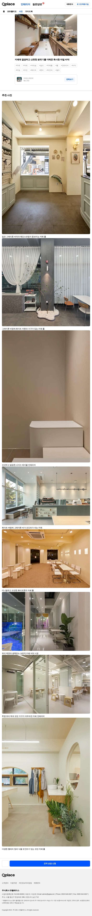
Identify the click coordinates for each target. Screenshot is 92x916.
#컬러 (57, 70)
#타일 (18, 70)
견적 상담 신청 (50, 864)
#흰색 (41, 70)
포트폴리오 (12, 11)
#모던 (25, 70)
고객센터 (5, 883)
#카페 (18, 65)
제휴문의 (69, 4)
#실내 (41, 65)
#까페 (25, 65)
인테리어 (25, 4)
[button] (87, 104)
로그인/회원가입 (83, 4)
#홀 (56, 65)
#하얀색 (49, 70)
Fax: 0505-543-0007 (80, 894)
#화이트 (33, 70)
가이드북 (28, 11)
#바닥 (74, 65)
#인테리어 (65, 65)
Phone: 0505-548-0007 (64, 894)
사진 (21, 11)
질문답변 (37, 4)
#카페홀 (49, 65)
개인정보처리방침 (25, 883)
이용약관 (13, 883)
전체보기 (69, 79)
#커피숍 (33, 65)
